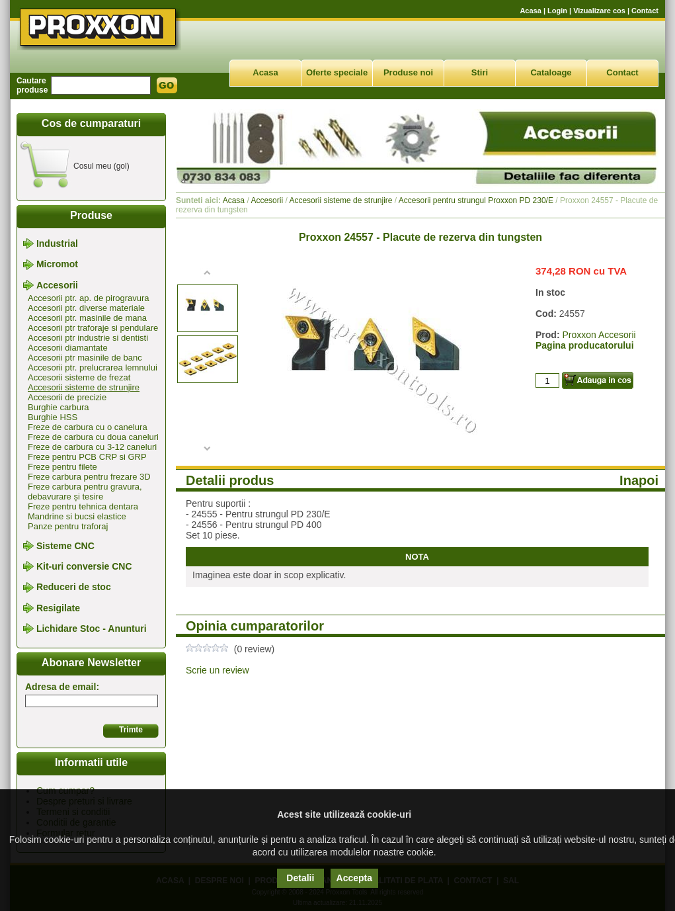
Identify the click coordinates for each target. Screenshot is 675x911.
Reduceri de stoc (73, 587)
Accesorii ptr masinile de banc (85, 358)
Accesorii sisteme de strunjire (83, 387)
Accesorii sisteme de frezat (79, 377)
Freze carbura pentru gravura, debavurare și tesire (85, 491)
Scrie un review (217, 670)
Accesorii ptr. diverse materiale (86, 308)
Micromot (57, 264)
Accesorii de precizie (67, 397)
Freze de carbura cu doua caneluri (93, 437)
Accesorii (57, 285)
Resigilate (58, 608)
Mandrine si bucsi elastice (77, 516)
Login (557, 11)
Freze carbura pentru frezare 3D (89, 477)
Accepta (354, 878)
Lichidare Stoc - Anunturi (91, 628)
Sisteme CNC (65, 546)
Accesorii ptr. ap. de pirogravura (88, 298)
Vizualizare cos (599, 11)
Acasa (530, 11)
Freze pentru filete (62, 467)
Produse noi (408, 72)
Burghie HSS (52, 417)
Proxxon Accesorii (598, 334)
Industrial (57, 243)
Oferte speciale (337, 72)
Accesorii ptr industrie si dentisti (88, 338)
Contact (644, 11)
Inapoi (638, 480)
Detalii (300, 878)
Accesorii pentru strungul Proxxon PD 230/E (476, 200)
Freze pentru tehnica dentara (83, 506)
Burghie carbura (58, 407)
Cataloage (550, 72)
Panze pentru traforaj (68, 526)
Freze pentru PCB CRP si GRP (87, 457)
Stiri (479, 72)
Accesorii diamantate (68, 348)
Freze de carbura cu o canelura (87, 427)
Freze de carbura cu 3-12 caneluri (92, 447)
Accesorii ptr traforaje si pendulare (93, 328)
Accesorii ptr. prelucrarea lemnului (92, 367)
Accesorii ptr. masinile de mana (87, 318)
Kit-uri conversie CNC (84, 566)
